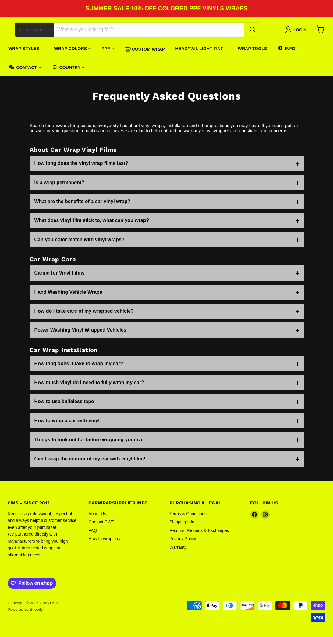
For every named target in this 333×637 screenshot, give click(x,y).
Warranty (177, 547)
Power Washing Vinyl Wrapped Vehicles (80, 330)
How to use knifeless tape (64, 402)
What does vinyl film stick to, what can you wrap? (91, 220)
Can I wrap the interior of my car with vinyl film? (90, 459)
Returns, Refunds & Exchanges (199, 530)
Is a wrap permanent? (59, 182)
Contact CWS (101, 522)
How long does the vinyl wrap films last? (81, 163)
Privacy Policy (182, 539)
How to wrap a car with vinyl (67, 421)
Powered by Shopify (25, 609)
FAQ (92, 530)
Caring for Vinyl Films (59, 273)
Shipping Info (181, 522)
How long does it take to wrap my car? (78, 363)
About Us (97, 513)
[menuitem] (26, 48)
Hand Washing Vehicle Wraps (68, 292)
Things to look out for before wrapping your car (89, 439)
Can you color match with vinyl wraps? (79, 239)
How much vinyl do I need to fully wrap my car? (89, 382)
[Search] (149, 30)
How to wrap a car (105, 539)
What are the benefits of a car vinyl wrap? (82, 201)
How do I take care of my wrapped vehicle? (84, 311)
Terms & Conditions (188, 513)
